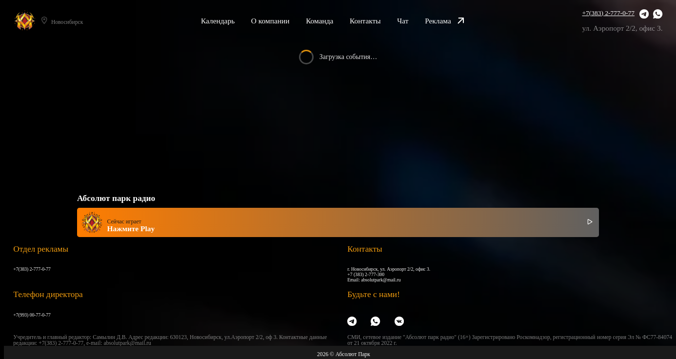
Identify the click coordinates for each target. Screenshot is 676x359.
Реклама (444, 21)
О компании (270, 21)
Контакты (365, 21)
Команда (319, 21)
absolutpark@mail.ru (380, 279)
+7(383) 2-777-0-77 (608, 13)
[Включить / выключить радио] (590, 222)
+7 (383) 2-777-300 (365, 274)
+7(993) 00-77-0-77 (32, 315)
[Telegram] (644, 14)
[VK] (399, 322)
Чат (402, 21)
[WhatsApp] (657, 14)
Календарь (218, 21)
